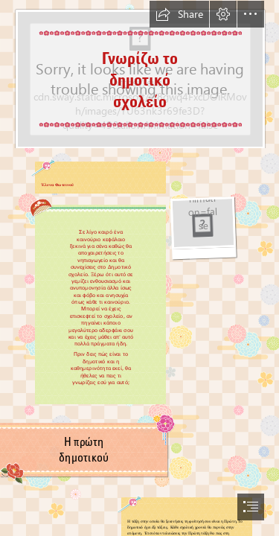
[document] (139, 268)
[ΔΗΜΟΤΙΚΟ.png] (139, 74)
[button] (179, 14)
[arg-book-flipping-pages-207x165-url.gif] (203, 228)
